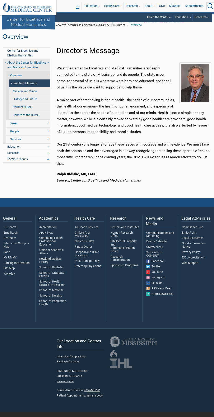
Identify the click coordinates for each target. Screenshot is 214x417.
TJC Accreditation (193, 262)
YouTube (154, 276)
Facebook (155, 265)
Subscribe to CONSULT (154, 258)
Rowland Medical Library (50, 265)
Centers (118, 26)
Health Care (111, 6)
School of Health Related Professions (52, 288)
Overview (136, 30)
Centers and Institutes (92, 26)
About (149, 6)
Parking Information (17, 267)
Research (132, 6)
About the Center (157, 17)
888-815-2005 (94, 400)
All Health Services (86, 232)
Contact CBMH (22, 112)
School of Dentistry (51, 272)
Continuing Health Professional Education (51, 246)
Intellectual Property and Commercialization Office (124, 250)
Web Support (190, 267)
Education (91, 6)
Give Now (10, 242)
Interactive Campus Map (16, 249)
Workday (9, 278)
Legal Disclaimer (192, 242)
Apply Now (46, 237)
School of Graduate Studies (51, 279)
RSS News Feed (159, 293)
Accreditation (48, 232)
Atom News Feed (159, 298)
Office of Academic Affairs (51, 256)
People (14, 136)
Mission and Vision (25, 96)
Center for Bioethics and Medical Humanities (28, 21)
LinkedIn (154, 287)
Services (15, 144)
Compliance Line (192, 232)
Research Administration (120, 263)
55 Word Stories (17, 164)
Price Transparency (87, 265)
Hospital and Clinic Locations (87, 258)
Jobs (7, 256)
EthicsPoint (189, 237)
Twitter (153, 271)
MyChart (174, 6)
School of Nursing (50, 300)
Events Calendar (156, 246)
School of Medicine (51, 295)
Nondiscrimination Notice (194, 249)
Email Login (11, 237)
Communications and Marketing (160, 239)
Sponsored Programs (124, 270)
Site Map (9, 273)
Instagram (155, 282)
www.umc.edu (65, 385)
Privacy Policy (191, 256)
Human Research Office (122, 239)
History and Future (25, 104)
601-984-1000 (92, 395)
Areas (14, 128)
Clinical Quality (84, 246)
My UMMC (10, 262)
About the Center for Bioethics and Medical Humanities (26, 69)
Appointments (194, 6)
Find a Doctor (83, 251)
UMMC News (154, 251)
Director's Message (25, 88)
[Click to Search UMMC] (210, 6)
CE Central (10, 232)
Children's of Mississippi (82, 239)
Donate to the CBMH (26, 120)
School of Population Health (52, 307)
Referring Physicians (88, 271)
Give (162, 6)
